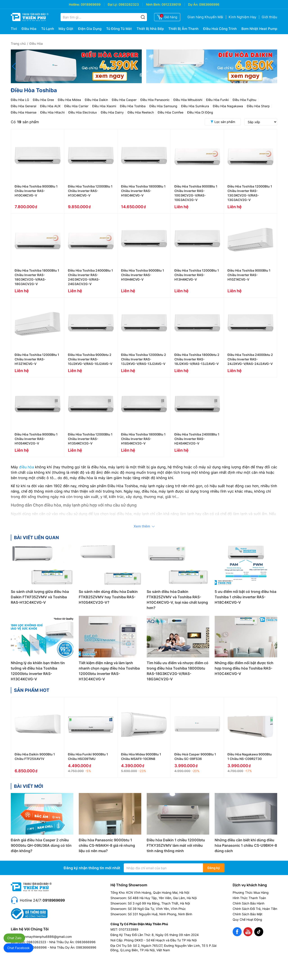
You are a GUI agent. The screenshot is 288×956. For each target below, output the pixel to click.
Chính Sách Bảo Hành (248, 903)
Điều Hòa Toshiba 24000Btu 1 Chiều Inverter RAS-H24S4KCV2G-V (196, 438)
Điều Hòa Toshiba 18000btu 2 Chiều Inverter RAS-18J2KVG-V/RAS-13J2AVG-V (196, 359)
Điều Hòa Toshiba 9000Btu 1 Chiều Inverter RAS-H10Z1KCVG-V (248, 274)
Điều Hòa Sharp (258, 106)
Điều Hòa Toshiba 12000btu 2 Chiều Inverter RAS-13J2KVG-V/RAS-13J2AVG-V (143, 359)
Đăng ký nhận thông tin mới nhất (92, 868)
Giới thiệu (269, 17)
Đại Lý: (113, 4)
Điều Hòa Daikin (96, 100)
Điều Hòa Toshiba (133, 106)
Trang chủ (18, 43)
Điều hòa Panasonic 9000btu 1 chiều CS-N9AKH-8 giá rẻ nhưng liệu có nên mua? (107, 845)
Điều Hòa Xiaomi (104, 106)
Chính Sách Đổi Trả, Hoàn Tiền (255, 909)
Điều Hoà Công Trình (220, 29)
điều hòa (26, 467)
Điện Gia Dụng (89, 29)
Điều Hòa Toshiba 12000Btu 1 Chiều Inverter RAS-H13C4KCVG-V (90, 190)
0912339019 (171, 4)
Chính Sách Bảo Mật (247, 914)
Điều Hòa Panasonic (155, 100)
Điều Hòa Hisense (23, 112)
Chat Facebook (18, 948)
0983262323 (129, 4)
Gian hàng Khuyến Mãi (205, 17)
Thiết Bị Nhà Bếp (150, 29)
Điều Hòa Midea (69, 100)
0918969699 (91, 4)
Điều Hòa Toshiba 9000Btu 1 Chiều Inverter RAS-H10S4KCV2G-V (36, 438)
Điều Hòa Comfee (170, 112)
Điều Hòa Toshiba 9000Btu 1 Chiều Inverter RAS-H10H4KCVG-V (142, 274)
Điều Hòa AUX (50, 106)
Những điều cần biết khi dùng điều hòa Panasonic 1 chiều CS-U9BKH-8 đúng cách (246, 845)
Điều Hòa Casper (124, 100)
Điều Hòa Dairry (112, 112)
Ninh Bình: (153, 4)
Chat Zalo (14, 938)
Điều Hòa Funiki (217, 100)
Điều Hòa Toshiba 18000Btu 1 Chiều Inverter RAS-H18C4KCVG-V (143, 190)
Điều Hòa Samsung (163, 106)
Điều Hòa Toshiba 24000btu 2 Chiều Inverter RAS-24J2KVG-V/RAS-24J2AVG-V (250, 359)
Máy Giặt (65, 29)
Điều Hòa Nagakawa (228, 106)
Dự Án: (193, 4)
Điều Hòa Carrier (76, 106)
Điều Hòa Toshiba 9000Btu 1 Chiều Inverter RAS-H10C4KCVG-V (36, 190)
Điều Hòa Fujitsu (244, 100)
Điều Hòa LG (20, 100)
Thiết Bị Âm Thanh (183, 29)
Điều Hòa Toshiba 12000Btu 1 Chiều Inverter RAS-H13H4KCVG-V (196, 274)
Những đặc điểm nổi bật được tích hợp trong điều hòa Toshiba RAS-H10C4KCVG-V (244, 668)
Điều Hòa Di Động (200, 112)
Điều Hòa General (23, 106)
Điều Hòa (29, 29)
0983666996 (209, 4)
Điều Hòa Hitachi (52, 112)
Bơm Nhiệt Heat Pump (259, 29)
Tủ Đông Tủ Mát (119, 29)
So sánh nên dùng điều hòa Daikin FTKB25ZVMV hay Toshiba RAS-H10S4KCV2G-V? (108, 597)
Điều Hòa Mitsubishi (187, 100)
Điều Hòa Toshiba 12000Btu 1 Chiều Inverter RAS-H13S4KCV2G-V (90, 438)
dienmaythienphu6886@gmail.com (46, 936)
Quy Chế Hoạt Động (247, 919)
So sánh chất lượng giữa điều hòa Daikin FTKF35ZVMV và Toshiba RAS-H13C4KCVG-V (40, 597)
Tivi (14, 29)
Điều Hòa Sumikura (195, 106)
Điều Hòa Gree (43, 100)
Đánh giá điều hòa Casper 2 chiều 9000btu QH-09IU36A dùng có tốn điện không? (41, 845)
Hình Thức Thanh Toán (249, 898)
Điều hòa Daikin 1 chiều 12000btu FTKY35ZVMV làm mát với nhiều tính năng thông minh (176, 845)
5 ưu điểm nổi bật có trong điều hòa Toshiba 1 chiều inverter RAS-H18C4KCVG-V (245, 597)
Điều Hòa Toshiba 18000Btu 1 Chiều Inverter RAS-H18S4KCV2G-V (143, 438)
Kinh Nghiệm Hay (242, 17)
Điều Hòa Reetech (141, 112)
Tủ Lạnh (47, 29)
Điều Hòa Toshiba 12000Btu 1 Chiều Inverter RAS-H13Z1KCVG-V (37, 359)
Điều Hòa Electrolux (82, 112)
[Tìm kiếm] (143, 17)
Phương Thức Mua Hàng (251, 892)
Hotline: (74, 4)
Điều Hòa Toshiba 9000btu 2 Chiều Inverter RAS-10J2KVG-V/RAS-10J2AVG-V (90, 359)
